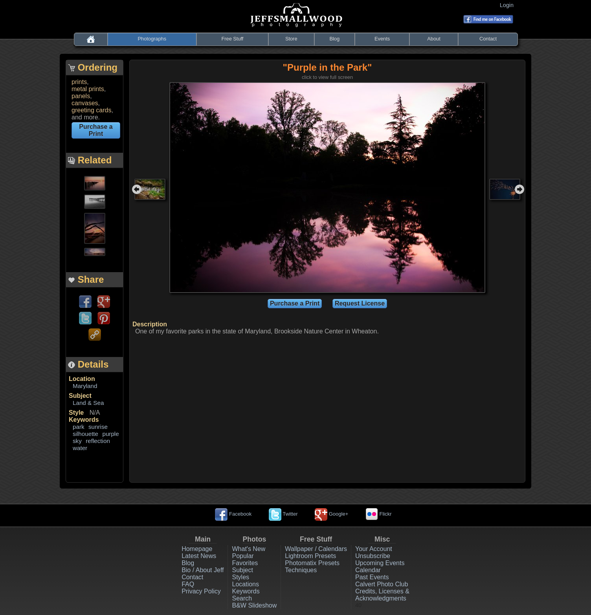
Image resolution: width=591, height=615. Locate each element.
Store (291, 39)
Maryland (85, 386)
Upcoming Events (379, 563)
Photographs (152, 39)
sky (77, 440)
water (80, 448)
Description (149, 324)
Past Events (372, 577)
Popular (242, 556)
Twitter (283, 514)
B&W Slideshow (254, 605)
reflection (98, 440)
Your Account (373, 548)
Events (382, 39)
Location (82, 378)
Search (242, 598)
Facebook (233, 514)
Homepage (197, 548)
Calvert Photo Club (381, 584)
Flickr (378, 514)
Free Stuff (232, 39)
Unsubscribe (372, 556)
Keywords (84, 419)
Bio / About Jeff (203, 570)
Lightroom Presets (310, 556)
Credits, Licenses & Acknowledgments (382, 595)
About (433, 39)
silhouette (85, 433)
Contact (488, 39)
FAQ (188, 584)
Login (508, 5)
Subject (80, 395)
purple (110, 433)
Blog (334, 39)
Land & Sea (88, 402)
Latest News (199, 556)
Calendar (368, 570)
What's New (248, 548)
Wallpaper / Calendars (316, 548)
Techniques (301, 570)
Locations (245, 584)
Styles (240, 577)
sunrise (98, 426)
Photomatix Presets (312, 563)
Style (76, 412)
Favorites (245, 563)
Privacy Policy (201, 591)
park (78, 426)
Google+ (331, 514)
